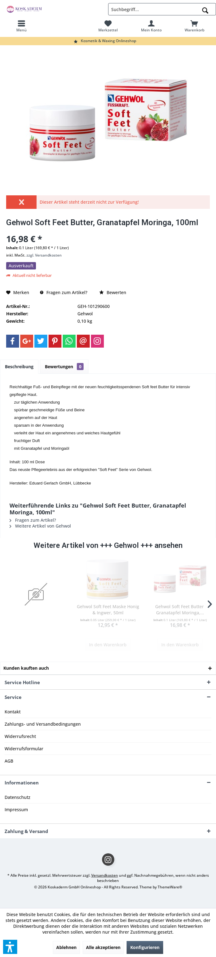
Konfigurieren (144, 947)
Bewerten (112, 292)
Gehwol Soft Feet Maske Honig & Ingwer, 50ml (108, 610)
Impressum (16, 809)
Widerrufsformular (24, 749)
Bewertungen (64, 366)
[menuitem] (21, 26)
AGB (9, 761)
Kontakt (13, 712)
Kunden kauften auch (26, 668)
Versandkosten (104, 875)
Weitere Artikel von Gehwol (40, 526)
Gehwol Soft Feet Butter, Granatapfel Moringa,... (180, 610)
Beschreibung (19, 366)
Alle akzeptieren (103, 947)
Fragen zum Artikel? (63, 292)
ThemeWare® (170, 887)
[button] (10, 947)
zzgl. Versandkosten (44, 255)
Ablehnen (66, 947)
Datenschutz (17, 797)
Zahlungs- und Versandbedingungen (43, 724)
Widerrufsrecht (20, 736)
